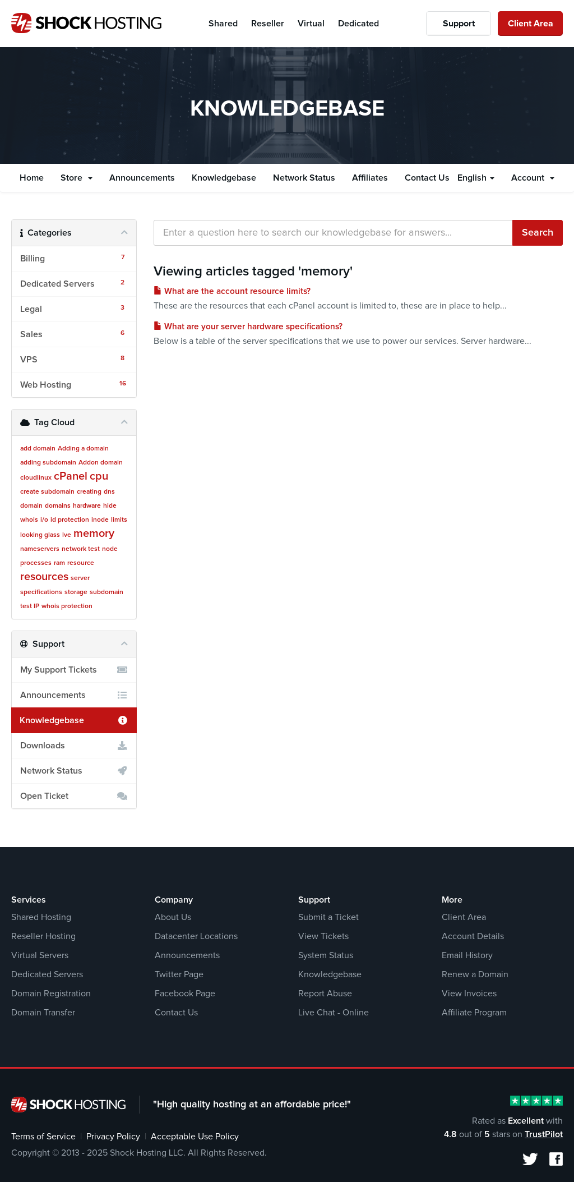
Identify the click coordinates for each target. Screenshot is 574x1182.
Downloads (74, 745)
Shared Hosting (41, 917)
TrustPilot (544, 1134)
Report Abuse (325, 993)
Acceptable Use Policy (195, 1136)
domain (31, 506)
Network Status (304, 177)
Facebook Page (185, 993)
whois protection (66, 606)
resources (44, 576)
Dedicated (358, 23)
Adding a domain (83, 448)
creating (89, 492)
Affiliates (370, 177)
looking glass (40, 535)
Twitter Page (179, 974)
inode (100, 520)
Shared (223, 23)
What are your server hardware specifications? (248, 327)
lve (66, 535)
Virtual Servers (39, 955)
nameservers (39, 549)
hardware (87, 506)
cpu (99, 476)
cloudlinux (36, 478)
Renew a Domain (475, 974)
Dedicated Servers (47, 974)
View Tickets (323, 936)
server (80, 578)
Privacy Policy (113, 1136)
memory (93, 533)
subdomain (106, 592)
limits (119, 520)
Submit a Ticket (328, 917)
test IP (29, 606)
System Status (325, 955)
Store (76, 177)
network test (81, 549)
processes (36, 563)
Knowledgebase (224, 177)
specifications (41, 592)
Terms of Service (43, 1136)
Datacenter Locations (196, 936)
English (475, 177)
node (110, 549)
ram (59, 563)
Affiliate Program (474, 1012)
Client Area (530, 23)
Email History (467, 955)
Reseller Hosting (43, 936)
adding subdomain (48, 462)
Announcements (142, 177)
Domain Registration (51, 993)
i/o (44, 520)
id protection (69, 520)
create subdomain (47, 492)
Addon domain (100, 462)
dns (109, 492)
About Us (173, 917)
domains (58, 506)
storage (75, 592)
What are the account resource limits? (232, 291)
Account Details (473, 936)
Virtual (311, 23)
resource (80, 563)
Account (532, 177)
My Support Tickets (74, 670)
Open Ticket (74, 796)
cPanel (70, 476)
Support (459, 23)
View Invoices (469, 993)
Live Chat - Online (333, 1012)
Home (32, 177)
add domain (37, 448)
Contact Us (427, 177)
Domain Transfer (43, 1012)
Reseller (267, 23)
